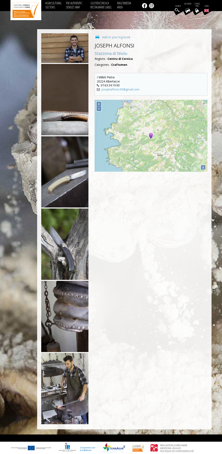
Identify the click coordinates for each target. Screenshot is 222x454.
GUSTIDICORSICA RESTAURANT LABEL (101, 5)
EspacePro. (197, 4)
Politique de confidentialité (177, 451)
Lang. (206, 8)
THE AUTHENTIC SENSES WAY (74, 5)
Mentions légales (170, 448)
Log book (187, 3)
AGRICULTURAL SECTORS (53, 5)
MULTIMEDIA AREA (124, 5)
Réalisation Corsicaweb (173, 445)
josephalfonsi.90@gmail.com (120, 89)
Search (178, 6)
